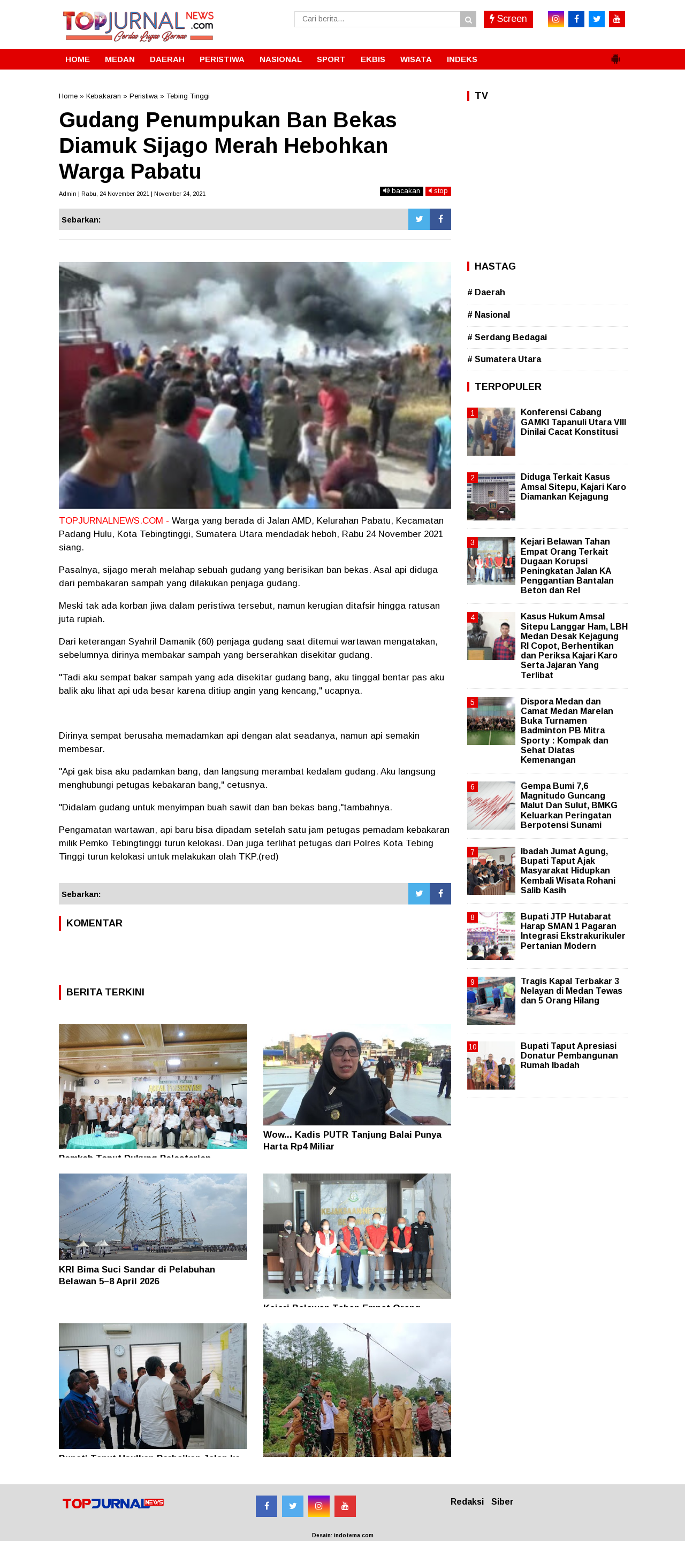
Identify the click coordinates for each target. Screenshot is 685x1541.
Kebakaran (103, 96)
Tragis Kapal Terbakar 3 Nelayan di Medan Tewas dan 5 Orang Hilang (571, 991)
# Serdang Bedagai (507, 337)
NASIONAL (281, 59)
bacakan (401, 191)
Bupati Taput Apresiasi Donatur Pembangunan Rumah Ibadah (569, 1055)
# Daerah (486, 292)
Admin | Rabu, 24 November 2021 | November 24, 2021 (132, 193)
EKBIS (373, 59)
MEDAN (120, 59)
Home (68, 96)
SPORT (331, 59)
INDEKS (462, 59)
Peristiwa (144, 96)
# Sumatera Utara (504, 359)
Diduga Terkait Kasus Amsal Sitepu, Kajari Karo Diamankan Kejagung (573, 486)
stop (438, 191)
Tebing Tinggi (188, 96)
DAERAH (167, 59)
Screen (508, 18)
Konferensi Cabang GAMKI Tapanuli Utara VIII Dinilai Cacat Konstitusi (573, 422)
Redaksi (467, 1501)
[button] (615, 54)
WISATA (416, 59)
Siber (502, 1501)
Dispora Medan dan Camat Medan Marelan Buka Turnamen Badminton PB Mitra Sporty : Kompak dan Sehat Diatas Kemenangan (567, 730)
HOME (77, 59)
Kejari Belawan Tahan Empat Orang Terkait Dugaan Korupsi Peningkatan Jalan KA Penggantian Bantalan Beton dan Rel (567, 566)
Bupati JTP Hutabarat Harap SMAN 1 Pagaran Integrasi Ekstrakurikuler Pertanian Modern (573, 931)
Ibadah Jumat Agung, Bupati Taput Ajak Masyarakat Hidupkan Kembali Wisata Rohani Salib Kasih (568, 871)
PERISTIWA (222, 59)
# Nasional (488, 314)
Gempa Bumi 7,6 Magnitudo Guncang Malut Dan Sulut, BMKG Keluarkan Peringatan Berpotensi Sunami (569, 805)
